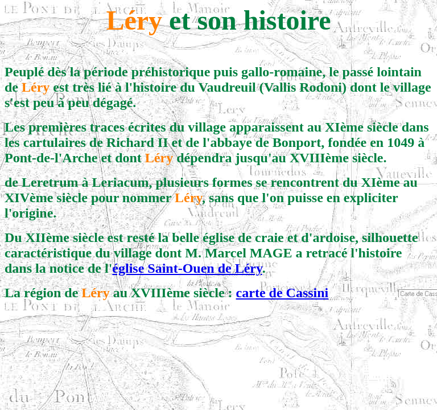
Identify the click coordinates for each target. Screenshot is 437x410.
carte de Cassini (282, 292)
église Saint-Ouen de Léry (187, 268)
